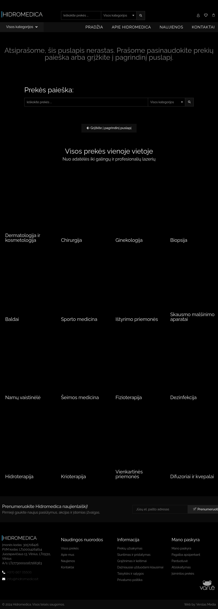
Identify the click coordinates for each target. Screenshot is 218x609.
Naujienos (171, 27)
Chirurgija (71, 240)
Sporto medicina (79, 319)
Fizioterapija (129, 397)
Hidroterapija (19, 476)
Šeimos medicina (80, 397)
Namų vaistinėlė (23, 397)
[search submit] (140, 15)
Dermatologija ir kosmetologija (22, 237)
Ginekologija (129, 240)
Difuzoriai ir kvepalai (192, 476)
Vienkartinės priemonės (129, 474)
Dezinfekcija (183, 397)
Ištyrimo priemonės (137, 319)
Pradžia (94, 27)
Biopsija (178, 240)
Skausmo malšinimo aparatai (192, 317)
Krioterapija (73, 476)
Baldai (12, 319)
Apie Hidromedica (131, 27)
